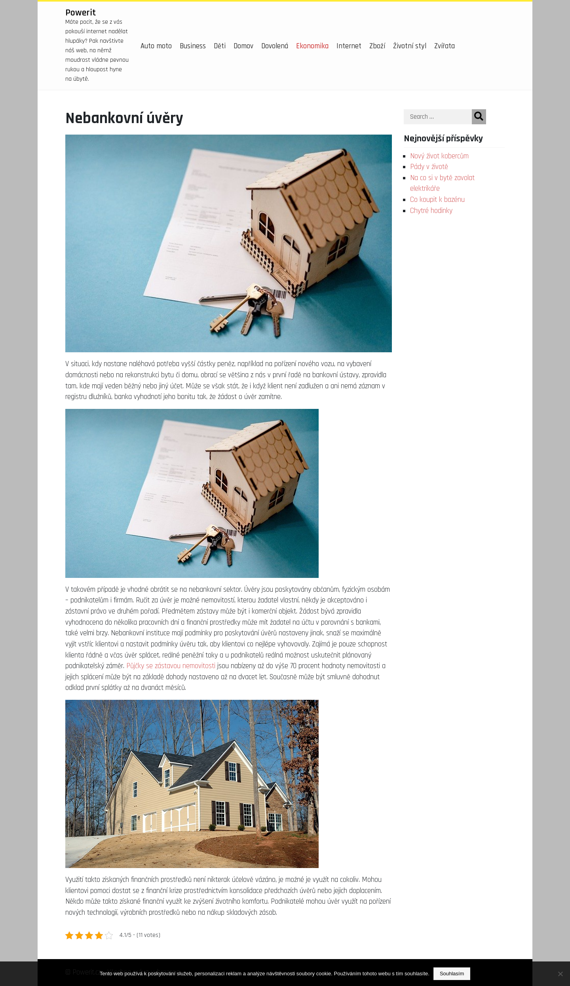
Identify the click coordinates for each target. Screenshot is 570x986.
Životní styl (409, 46)
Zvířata (444, 46)
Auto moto (156, 46)
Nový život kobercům (439, 156)
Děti (220, 46)
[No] (560, 974)
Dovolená (274, 46)
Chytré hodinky (431, 210)
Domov (243, 46)
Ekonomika (312, 46)
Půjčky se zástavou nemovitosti (170, 666)
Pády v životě (429, 166)
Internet (348, 46)
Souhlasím (452, 974)
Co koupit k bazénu (437, 199)
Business (193, 46)
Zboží (377, 46)
